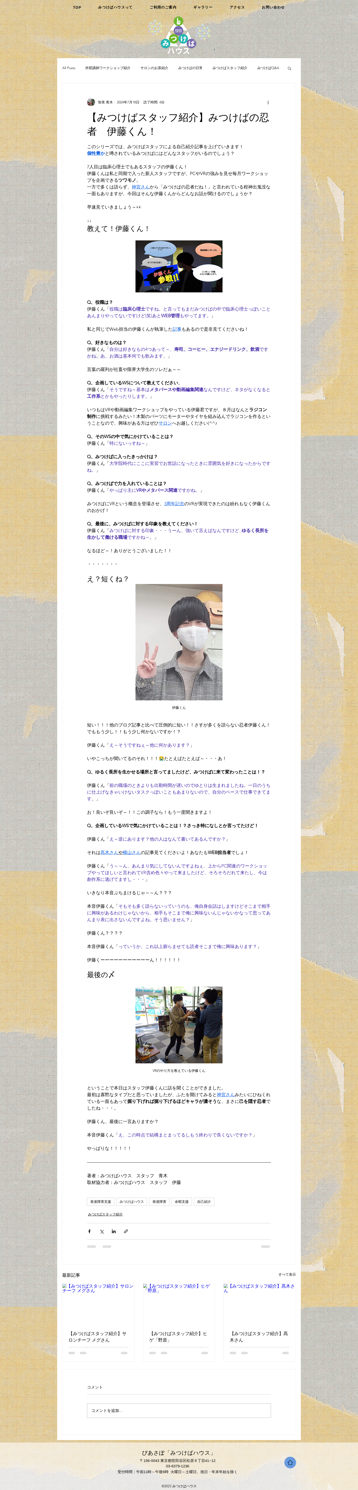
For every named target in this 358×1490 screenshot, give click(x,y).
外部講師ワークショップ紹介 (108, 68)
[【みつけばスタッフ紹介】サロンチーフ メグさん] (98, 1304)
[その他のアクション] (268, 102)
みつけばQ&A (268, 68)
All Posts (68, 68)
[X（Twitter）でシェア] (101, 1231)
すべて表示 (287, 1274)
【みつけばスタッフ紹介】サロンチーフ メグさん (97, 1336)
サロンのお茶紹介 (154, 68)
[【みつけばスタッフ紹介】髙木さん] (260, 1304)
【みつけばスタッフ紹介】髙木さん (259, 1336)
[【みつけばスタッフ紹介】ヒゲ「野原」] (179, 1304)
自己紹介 (204, 1201)
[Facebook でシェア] (89, 1231)
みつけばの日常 (190, 68)
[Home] (290, 1462)
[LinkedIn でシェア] (113, 1231)
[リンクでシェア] (126, 1231)
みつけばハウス (132, 1201)
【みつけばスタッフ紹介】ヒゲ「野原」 (178, 1336)
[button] (289, 68)
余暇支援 (182, 1201)
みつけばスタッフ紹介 (230, 68)
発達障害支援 (100, 1201)
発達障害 (159, 1201)
